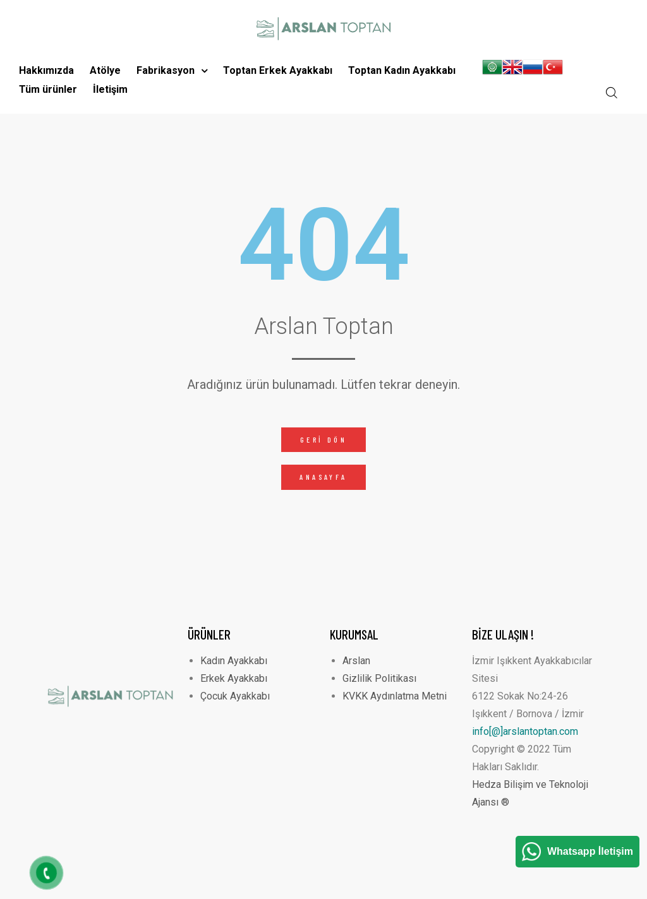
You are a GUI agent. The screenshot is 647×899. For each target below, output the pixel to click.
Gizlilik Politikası (379, 678)
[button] (324, 440)
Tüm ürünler (48, 89)
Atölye (105, 70)
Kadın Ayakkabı (233, 661)
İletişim (110, 89)
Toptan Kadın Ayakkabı (402, 70)
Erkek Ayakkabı (233, 678)
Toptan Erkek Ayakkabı (277, 70)
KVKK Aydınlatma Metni (394, 696)
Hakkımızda (46, 70)
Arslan (356, 661)
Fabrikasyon (171, 70)
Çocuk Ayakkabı (235, 696)
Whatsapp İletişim (590, 851)
